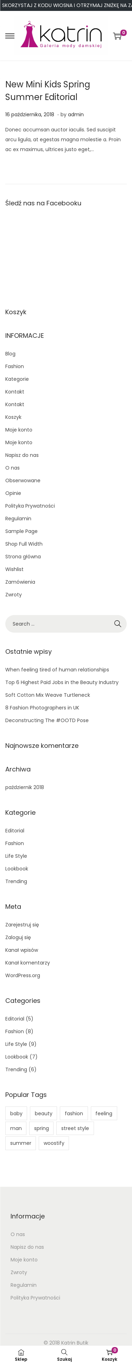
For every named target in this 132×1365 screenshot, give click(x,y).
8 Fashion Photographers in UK (42, 707)
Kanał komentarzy (27, 962)
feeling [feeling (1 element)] (103, 1113)
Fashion (14, 366)
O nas (12, 467)
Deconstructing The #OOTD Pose (47, 720)
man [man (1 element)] (16, 1128)
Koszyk (13, 417)
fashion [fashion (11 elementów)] (74, 1113)
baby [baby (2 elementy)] (16, 1113)
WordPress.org (22, 975)
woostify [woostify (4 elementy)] (54, 1143)
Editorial (14, 830)
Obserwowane (22, 480)
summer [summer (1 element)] (20, 1143)
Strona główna (23, 556)
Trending (16, 881)
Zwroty (13, 594)
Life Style (16, 856)
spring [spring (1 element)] (41, 1128)
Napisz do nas (22, 455)
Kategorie (17, 379)
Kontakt (14, 391)
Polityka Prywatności (30, 505)
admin (76, 114)
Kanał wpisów (21, 950)
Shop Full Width (24, 543)
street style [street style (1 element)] (75, 1128)
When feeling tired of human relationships (57, 669)
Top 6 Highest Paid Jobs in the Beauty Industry (62, 682)
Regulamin (18, 518)
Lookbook (16, 868)
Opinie (13, 493)
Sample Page (21, 531)
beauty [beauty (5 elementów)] (43, 1113)
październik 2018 (24, 787)
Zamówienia (20, 581)
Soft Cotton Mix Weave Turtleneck (47, 695)
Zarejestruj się (22, 924)
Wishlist (14, 569)
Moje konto (18, 429)
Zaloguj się (18, 937)
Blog (10, 353)
